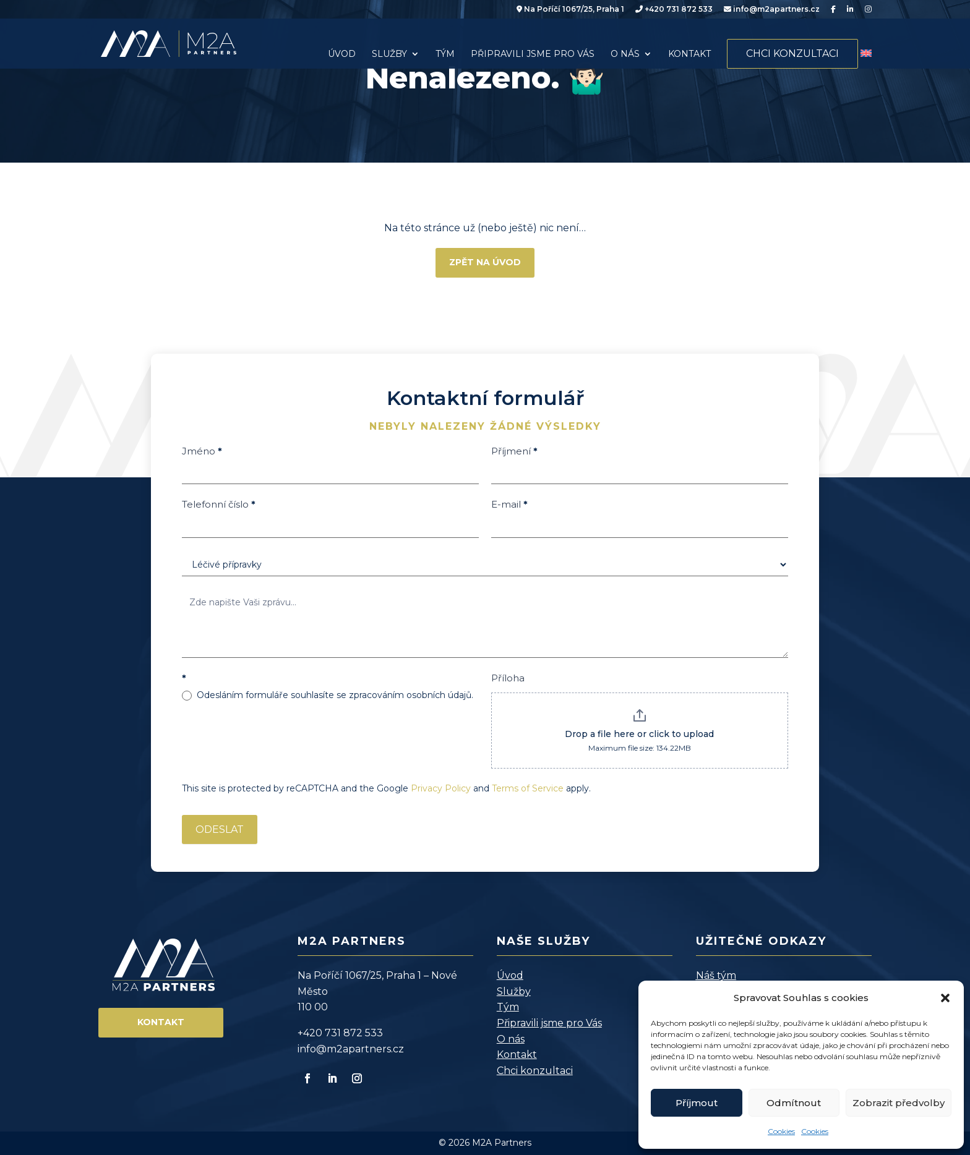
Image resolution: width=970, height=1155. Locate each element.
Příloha (508, 678)
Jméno (202, 451)
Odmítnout (793, 1103)
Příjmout (697, 1103)
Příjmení (514, 451)
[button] (945, 998)
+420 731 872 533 (674, 10)
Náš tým (716, 975)
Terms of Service (528, 788)
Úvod (342, 53)
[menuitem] (866, 53)
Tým (445, 53)
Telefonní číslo (218, 504)
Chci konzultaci (792, 53)
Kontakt (689, 53)
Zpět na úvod (485, 262)
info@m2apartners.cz (772, 10)
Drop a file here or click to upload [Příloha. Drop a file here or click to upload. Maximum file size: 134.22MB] (639, 733)
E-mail (509, 504)
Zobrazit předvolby (898, 1103)
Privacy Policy (441, 788)
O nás (625, 53)
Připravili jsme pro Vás (532, 53)
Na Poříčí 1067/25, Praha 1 (570, 10)
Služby (389, 53)
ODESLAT (219, 829)
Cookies (781, 1131)
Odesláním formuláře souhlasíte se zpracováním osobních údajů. (327, 695)
